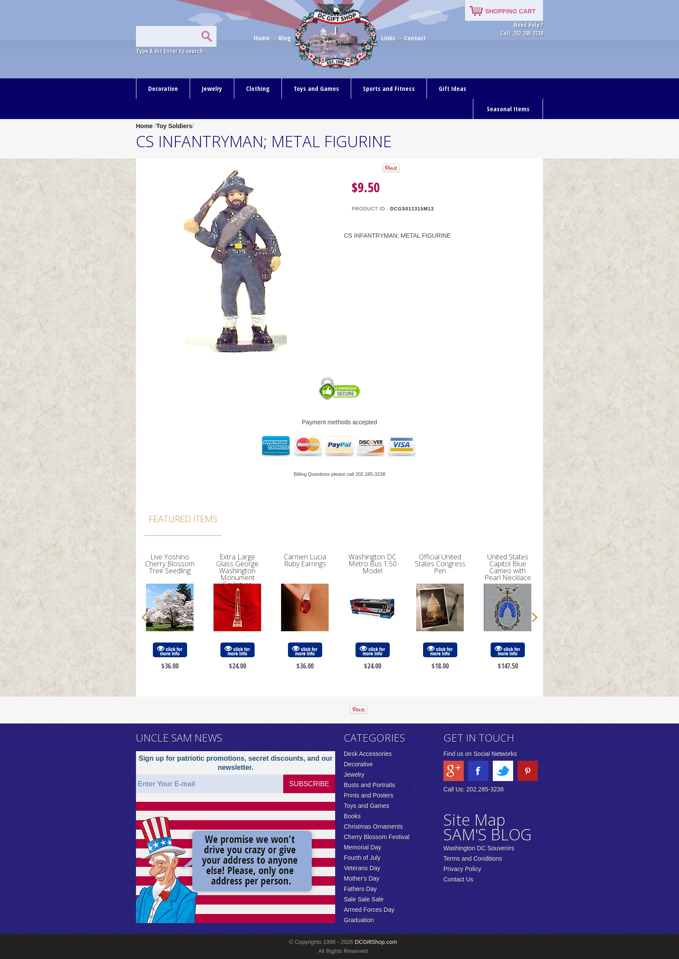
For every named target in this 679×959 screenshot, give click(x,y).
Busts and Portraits (369, 784)
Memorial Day (362, 847)
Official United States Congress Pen (440, 563)
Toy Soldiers (174, 126)
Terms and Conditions (472, 858)
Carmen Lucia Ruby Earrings (305, 560)
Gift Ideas (452, 88)
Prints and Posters (368, 795)
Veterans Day (362, 868)
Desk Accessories (367, 753)
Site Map (474, 819)
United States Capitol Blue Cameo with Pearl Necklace (508, 567)
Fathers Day (360, 888)
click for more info (169, 650)
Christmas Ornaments (373, 826)
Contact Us (458, 879)
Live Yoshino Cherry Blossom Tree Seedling (169, 563)
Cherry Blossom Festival (377, 836)
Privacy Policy (462, 868)
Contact (415, 37)
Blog (285, 37)
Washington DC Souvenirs (478, 848)
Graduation (359, 920)
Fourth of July (362, 857)
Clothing (258, 88)
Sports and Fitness (389, 88)
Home (263, 37)
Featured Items (183, 519)
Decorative (163, 88)
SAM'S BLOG (487, 834)
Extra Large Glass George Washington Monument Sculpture (237, 570)
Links (388, 37)
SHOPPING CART (510, 11)
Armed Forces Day (369, 909)
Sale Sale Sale (364, 899)
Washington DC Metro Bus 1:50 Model (373, 563)
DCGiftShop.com (376, 942)
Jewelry (212, 88)
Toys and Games (316, 88)
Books (352, 816)
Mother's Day (361, 878)
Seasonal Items (508, 108)
